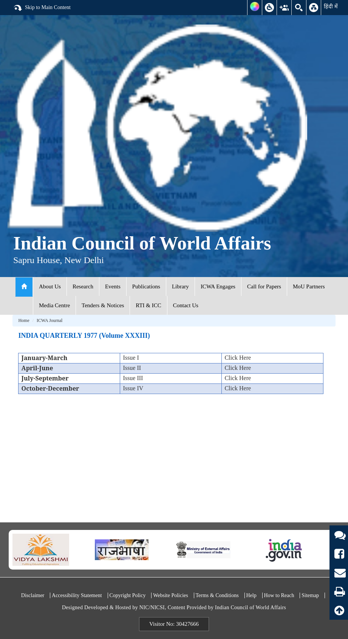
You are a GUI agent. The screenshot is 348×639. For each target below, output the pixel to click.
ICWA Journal (49, 320)
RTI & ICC (148, 305)
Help (251, 595)
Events (113, 286)
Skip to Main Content (42, 7)
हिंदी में (331, 6)
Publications (146, 286)
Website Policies (170, 595)
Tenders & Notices (103, 305)
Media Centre (54, 305)
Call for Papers (264, 286)
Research (83, 286)
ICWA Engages (218, 286)
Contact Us (185, 305)
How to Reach (279, 595)
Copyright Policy (127, 595)
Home (23, 320)
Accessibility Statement (77, 595)
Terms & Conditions (217, 595)
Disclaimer (32, 595)
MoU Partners (309, 286)
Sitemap (310, 595)
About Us (50, 286)
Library (180, 286)
